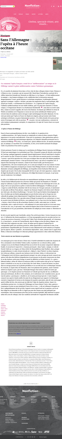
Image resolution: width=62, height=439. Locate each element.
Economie (2, 402)
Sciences (5, 399)
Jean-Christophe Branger (7, 73)
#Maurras (3, 313)
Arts (46, 14)
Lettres (40, 14)
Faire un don (41, 419)
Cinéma (54, 399)
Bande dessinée (55, 406)
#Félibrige (3, 305)
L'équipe (47, 415)
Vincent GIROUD (6, 51)
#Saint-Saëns (4, 308)
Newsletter (61, 6)
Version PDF (3, 57)
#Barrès (3, 315)
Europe (12, 402)
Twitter (30, 437)
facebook (51, 6)
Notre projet (41, 415)
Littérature (44, 399)
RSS (32, 437)
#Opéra (2, 303)
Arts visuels (55, 403)
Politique (2, 403)
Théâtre (54, 402)
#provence (3, 307)
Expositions (14, 422)
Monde (12, 399)
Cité (15, 14)
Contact (47, 419)
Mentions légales (43, 437)
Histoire (23, 399)
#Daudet (3, 312)
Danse (53, 408)
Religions (33, 402)
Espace (21, 14)
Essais (24, 413)
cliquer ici (18, 333)
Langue (43, 401)
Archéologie (24, 401)
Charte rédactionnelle (43, 417)
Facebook (28, 437)
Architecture (55, 405)
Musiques (54, 401)
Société (2, 401)
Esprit (34, 14)
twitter (54, 6)
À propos (41, 413)
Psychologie (34, 401)
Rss (58, 6)
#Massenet (3, 310)
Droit (1, 399)
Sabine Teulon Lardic (21, 73)
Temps (27, 14)
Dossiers (25, 423)
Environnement (14, 403)
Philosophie (34, 399)
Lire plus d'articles (30, 383)
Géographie (13, 401)
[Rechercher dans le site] (7, 6)
